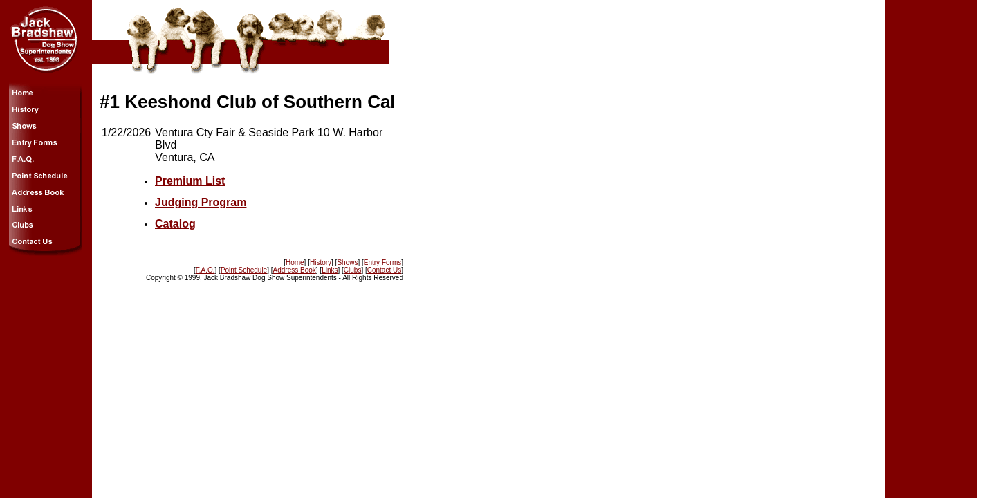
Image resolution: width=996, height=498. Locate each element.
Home (295, 262)
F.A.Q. (205, 270)
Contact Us (384, 270)
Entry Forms (382, 262)
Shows (347, 262)
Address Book (294, 270)
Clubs (353, 270)
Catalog (175, 224)
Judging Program (200, 202)
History (320, 262)
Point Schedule (244, 270)
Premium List (190, 181)
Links (330, 270)
